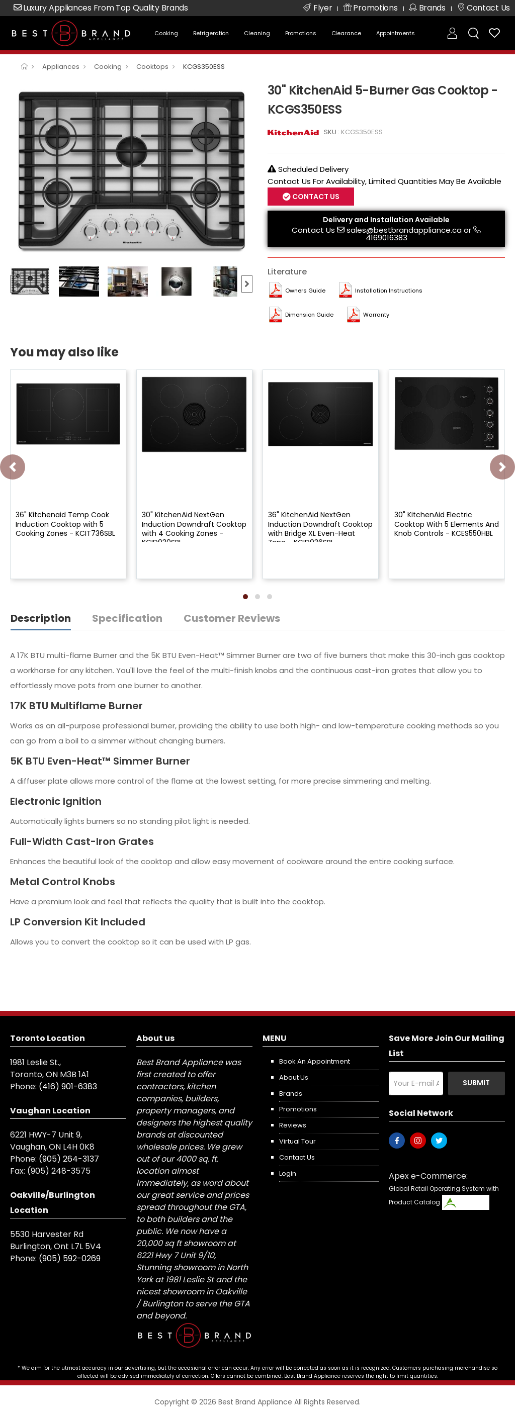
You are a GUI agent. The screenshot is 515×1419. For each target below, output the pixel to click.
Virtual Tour (297, 1141)
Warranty (376, 315)
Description (41, 618)
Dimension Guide (309, 315)
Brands (290, 1093)
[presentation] (12, 467)
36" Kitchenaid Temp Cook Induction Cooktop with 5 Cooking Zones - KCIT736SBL (65, 524)
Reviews (292, 1125)
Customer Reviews (232, 618)
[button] (245, 597)
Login (287, 1173)
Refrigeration (211, 33)
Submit (476, 1083)
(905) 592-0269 (70, 1258)
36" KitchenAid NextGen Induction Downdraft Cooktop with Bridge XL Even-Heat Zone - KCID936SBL (320, 528)
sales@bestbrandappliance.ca (404, 230)
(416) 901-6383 (68, 1086)
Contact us (297, 1157)
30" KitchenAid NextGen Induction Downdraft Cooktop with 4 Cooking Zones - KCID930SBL (194, 528)
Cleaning (257, 33)
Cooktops (152, 66)
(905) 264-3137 (69, 1159)
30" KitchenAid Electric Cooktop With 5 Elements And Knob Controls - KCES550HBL (446, 524)
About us (293, 1077)
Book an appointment (314, 1061)
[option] (131, 171)
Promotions (300, 33)
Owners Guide (305, 291)
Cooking (166, 33)
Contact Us (315, 197)
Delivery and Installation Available (386, 220)
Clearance (346, 33)
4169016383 (386, 237)
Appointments (395, 33)
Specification (127, 618)
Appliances (60, 66)
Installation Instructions (388, 291)
